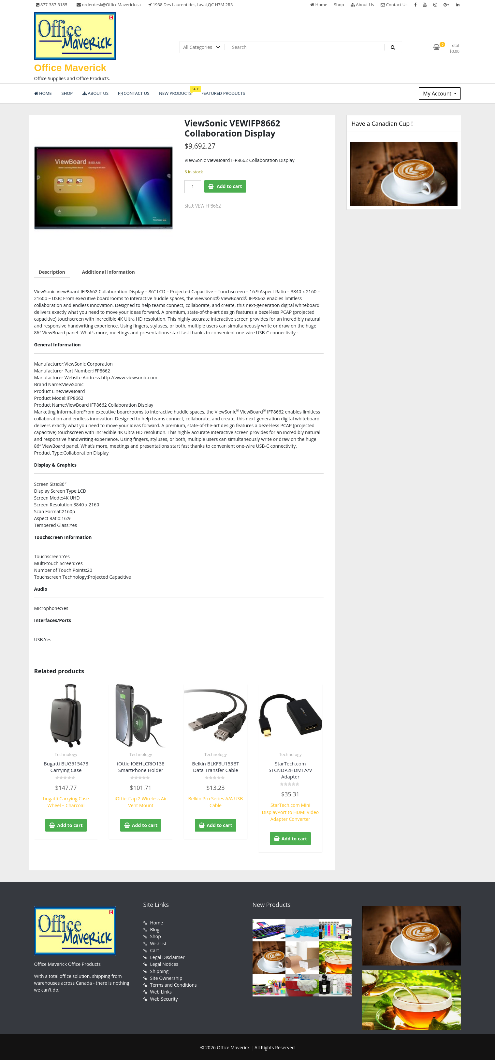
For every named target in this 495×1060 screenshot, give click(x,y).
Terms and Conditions (173, 983)
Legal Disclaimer (167, 956)
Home (318, 4)
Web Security (164, 997)
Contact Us (394, 4)
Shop (339, 4)
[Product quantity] (192, 186)
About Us (362, 4)
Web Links (161, 990)
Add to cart (229, 186)
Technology (66, 754)
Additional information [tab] (108, 272)
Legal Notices (164, 963)
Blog (155, 929)
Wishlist (158, 942)
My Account (438, 93)
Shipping (159, 970)
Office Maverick (70, 67)
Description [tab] (52, 272)
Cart (154, 949)
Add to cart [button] (70, 824)
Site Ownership (166, 977)
